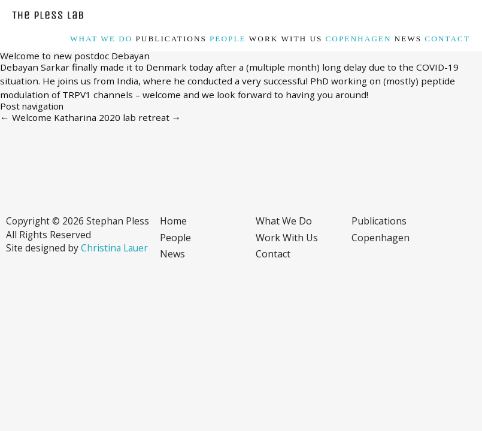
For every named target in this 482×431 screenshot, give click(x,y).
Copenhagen (358, 38)
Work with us (286, 38)
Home (173, 220)
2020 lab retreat (140, 117)
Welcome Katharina (48, 117)
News (408, 38)
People (228, 38)
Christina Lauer (114, 247)
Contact (447, 38)
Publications (171, 38)
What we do (101, 38)
